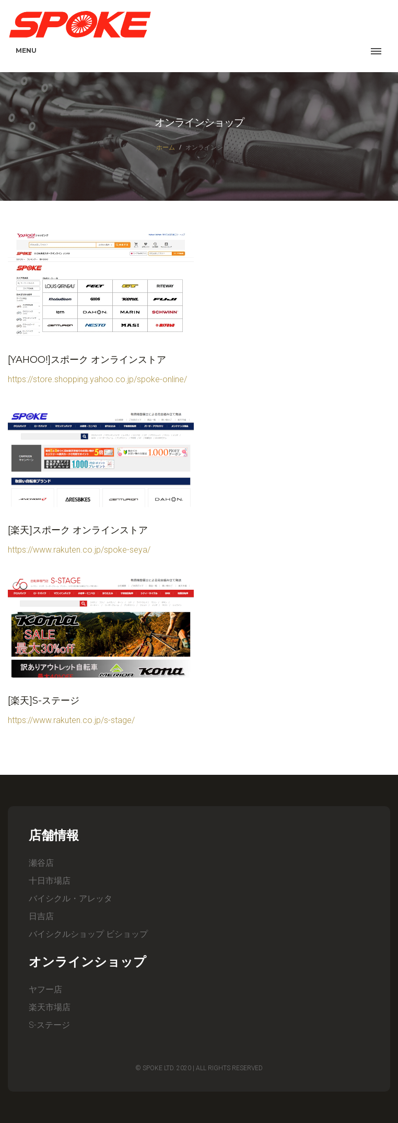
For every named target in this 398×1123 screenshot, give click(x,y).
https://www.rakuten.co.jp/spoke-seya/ (79, 550)
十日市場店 (50, 881)
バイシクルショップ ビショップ (88, 934)
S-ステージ (49, 1025)
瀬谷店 (41, 863)
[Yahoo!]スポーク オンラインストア (87, 359)
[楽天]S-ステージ (43, 700)
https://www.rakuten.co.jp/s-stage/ (71, 720)
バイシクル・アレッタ (70, 898)
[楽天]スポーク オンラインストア (78, 530)
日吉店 (41, 916)
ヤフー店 (45, 989)
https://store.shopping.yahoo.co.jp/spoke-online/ (97, 379)
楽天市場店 (50, 1007)
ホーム (165, 147)
